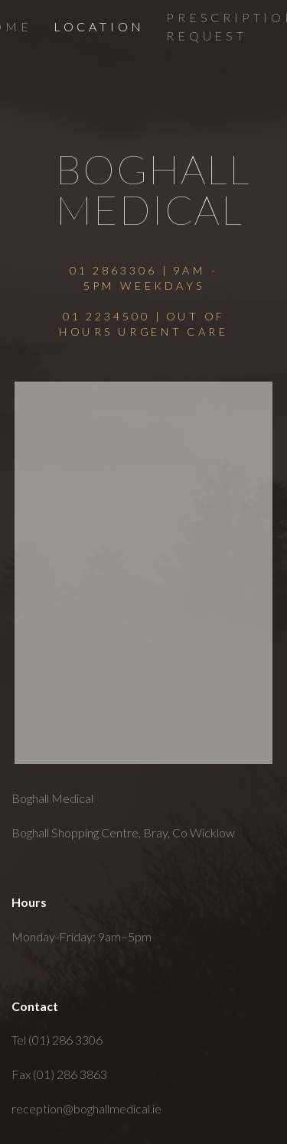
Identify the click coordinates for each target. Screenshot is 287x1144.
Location (99, 26)
